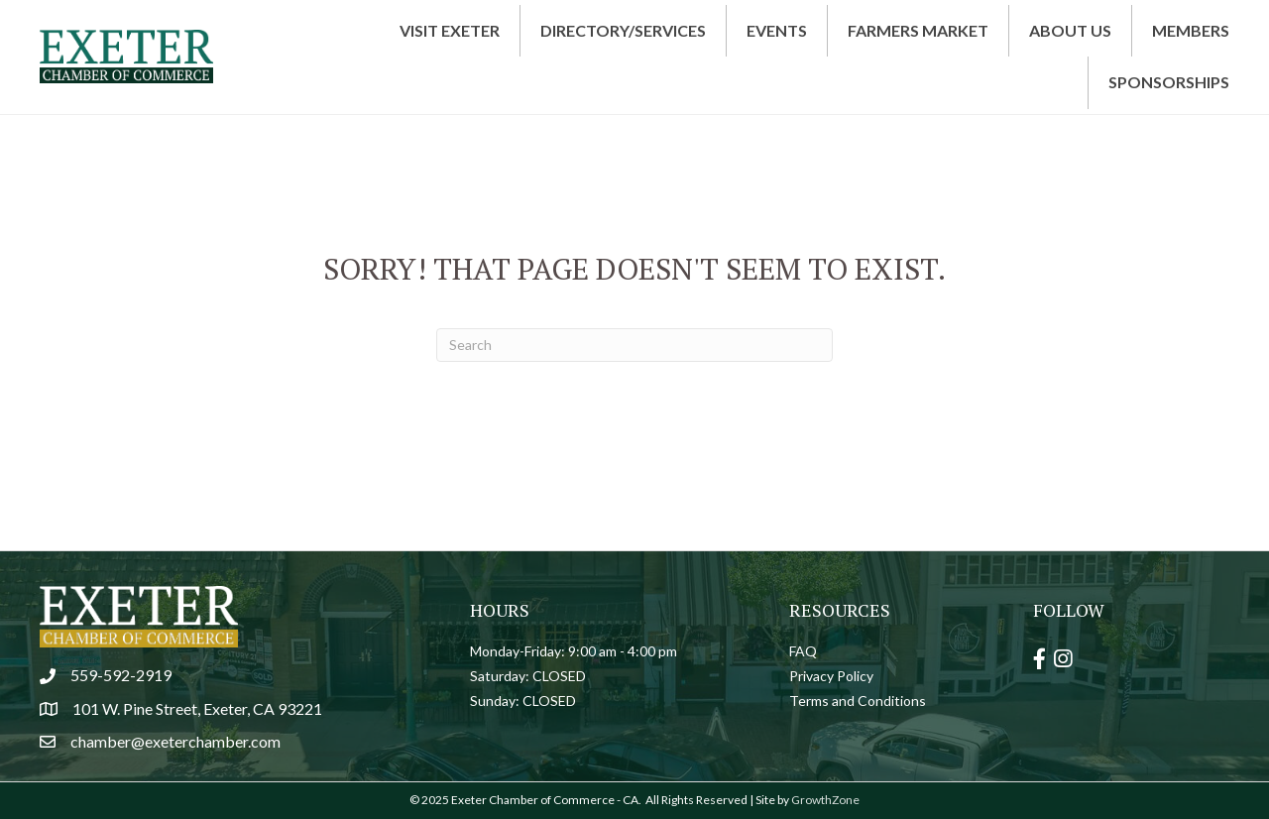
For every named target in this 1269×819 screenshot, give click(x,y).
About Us (1070, 30)
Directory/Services (623, 30)
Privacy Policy (831, 675)
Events (777, 30)
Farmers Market (918, 30)
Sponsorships (1168, 81)
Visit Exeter (450, 30)
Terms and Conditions (857, 700)
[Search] (634, 345)
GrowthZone (825, 799)
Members (1190, 30)
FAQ (803, 651)
